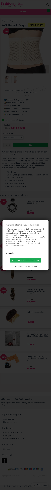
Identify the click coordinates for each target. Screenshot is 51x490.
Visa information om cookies (25, 267)
